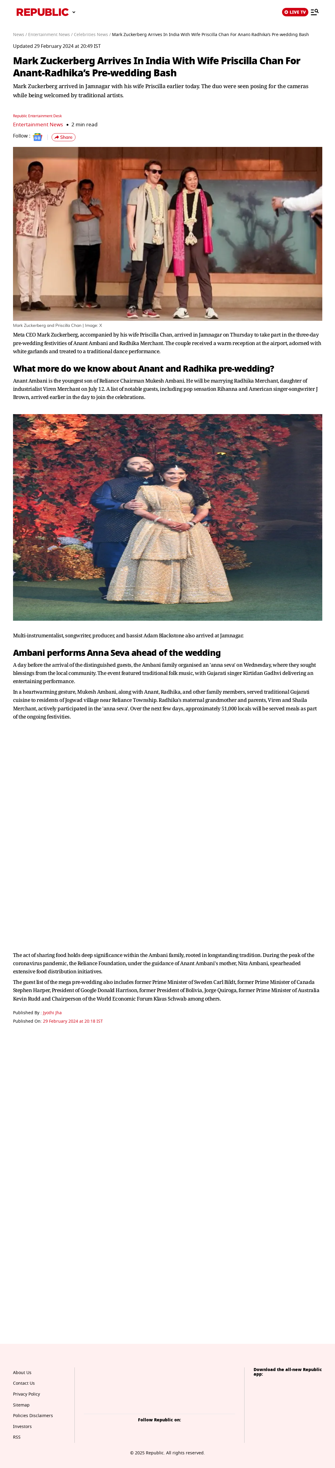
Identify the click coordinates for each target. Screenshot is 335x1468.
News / (20, 35)
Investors (22, 1426)
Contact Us (24, 1383)
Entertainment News (38, 124)
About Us (22, 1373)
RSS (17, 1437)
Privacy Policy (26, 1394)
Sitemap (21, 1405)
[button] (63, 137)
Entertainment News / (50, 35)
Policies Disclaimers (33, 1416)
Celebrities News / (92, 35)
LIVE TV (295, 12)
